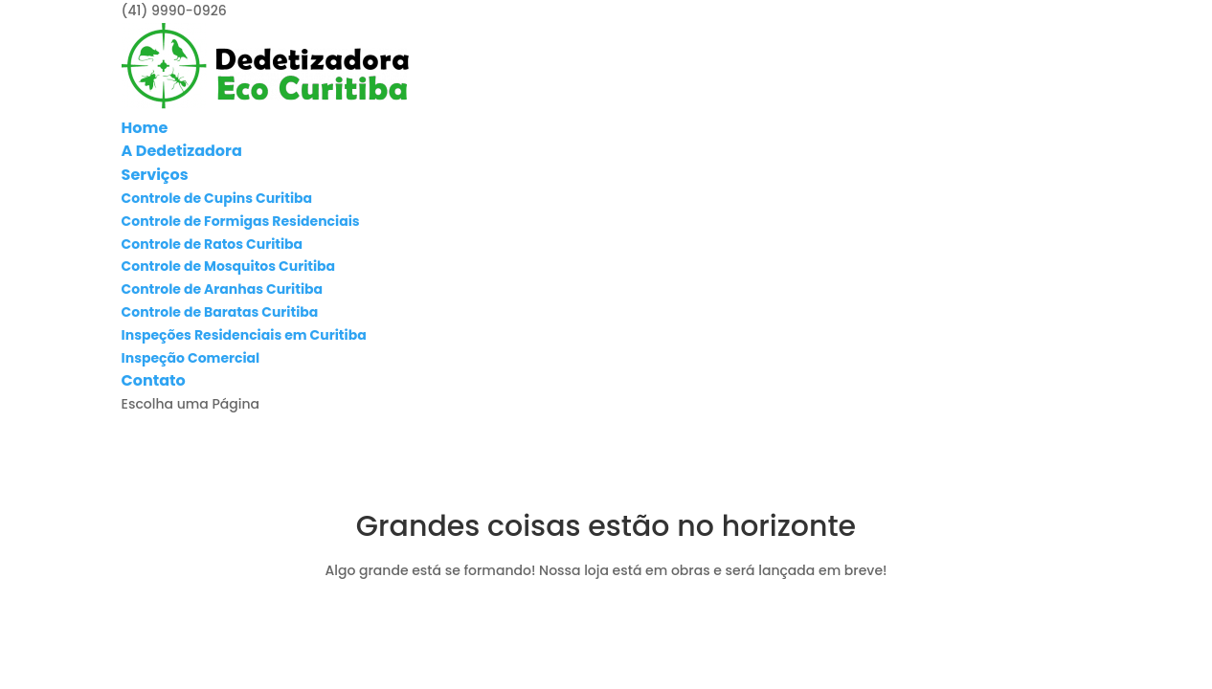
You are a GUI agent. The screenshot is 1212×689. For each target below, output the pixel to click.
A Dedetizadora (182, 151)
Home (145, 128)
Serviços (155, 175)
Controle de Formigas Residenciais (241, 221)
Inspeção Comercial (191, 357)
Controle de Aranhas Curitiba (222, 289)
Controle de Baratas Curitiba (220, 312)
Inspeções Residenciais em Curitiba (244, 334)
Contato (154, 380)
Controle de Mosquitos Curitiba (229, 266)
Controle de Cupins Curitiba (217, 198)
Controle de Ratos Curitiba (212, 244)
